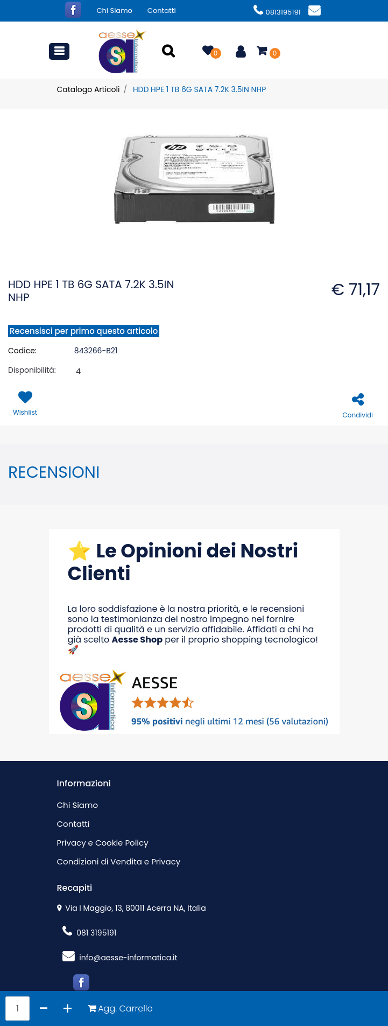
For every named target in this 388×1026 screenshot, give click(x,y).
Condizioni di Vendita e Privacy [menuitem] (119, 861)
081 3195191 (89, 932)
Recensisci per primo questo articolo (84, 331)
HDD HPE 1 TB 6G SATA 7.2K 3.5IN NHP (199, 89)
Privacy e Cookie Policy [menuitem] (103, 842)
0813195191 (277, 12)
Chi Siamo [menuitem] (114, 10)
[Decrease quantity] (44, 1008)
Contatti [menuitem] (161, 10)
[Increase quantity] (67, 1008)
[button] (170, 51)
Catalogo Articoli (88, 89)
